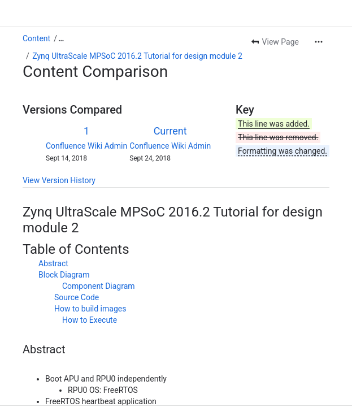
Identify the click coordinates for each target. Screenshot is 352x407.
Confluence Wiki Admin (86, 145)
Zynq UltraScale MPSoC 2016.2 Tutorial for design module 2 (137, 55)
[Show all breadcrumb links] (61, 38)
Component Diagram (98, 286)
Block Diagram (63, 274)
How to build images (90, 308)
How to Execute (89, 319)
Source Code (76, 297)
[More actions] (318, 41)
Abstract (53, 263)
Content (36, 38)
